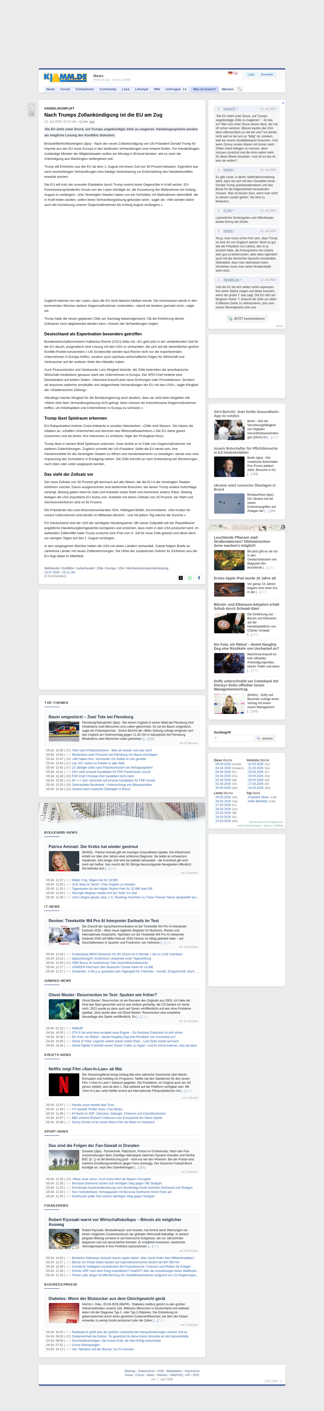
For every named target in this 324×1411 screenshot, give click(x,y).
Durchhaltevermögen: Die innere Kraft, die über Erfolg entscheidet (116, 1340)
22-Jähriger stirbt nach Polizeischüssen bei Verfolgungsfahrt (112, 767)
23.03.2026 (223, 821)
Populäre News (258, 797)
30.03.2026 (223, 788)
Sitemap (129, 1371)
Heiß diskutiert (258, 801)
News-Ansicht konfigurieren (266, 821)
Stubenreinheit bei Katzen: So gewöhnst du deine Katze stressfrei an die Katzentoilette (130, 1336)
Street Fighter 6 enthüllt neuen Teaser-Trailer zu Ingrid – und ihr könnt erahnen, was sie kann (134, 1045)
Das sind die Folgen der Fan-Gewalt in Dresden (94, 1145)
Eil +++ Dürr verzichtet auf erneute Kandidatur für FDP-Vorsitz (113, 780)
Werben (228, 89)
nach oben (272, 1380)
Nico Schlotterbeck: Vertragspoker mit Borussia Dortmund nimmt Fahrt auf (122, 1192)
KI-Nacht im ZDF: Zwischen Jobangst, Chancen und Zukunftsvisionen (119, 1113)
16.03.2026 (256, 788)
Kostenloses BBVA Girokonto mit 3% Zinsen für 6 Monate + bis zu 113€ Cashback (127, 954)
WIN (157, 89)
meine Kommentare (249, 825)
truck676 (229, 109)
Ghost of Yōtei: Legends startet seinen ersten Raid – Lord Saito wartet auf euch (125, 1041)
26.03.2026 (223, 809)
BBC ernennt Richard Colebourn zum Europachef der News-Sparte (117, 1118)
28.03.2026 (223, 801)
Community (107, 89)
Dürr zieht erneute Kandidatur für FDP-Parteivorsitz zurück (111, 772)
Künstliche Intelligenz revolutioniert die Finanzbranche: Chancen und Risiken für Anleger (131, 1266)
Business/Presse (60, 1284)
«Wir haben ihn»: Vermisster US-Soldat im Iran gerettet (109, 759)
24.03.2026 (223, 817)
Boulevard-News (60, 832)
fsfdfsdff (77, 1028)
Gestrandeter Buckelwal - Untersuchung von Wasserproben (112, 785)
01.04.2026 (223, 780)
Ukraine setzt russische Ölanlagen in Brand (101, 789)
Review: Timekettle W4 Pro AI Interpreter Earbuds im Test (104, 921)
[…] (146, 739)
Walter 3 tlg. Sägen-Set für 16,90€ (95, 880)
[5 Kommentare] (55, 576)
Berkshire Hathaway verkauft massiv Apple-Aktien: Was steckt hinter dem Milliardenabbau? (133, 1258)
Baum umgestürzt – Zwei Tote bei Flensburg (91, 717)
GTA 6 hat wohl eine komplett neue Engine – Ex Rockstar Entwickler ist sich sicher (127, 1032)
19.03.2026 (256, 776)
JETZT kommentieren (246, 318)
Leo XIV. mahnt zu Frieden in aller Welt (98, 763)
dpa (92, 121)
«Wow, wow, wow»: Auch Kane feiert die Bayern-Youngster (111, 1179)
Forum (65, 89)
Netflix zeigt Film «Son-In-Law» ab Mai (85, 1069)
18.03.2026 (256, 780)
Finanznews (56, 1205)
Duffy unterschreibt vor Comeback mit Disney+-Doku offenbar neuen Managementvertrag (246, 685)
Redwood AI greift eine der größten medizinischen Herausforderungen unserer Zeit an (129, 1332)
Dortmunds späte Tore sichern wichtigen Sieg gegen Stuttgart (113, 1196)
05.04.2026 (223, 764)
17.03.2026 (256, 784)
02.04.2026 (223, 776)
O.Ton (228, 210)
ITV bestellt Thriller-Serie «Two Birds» (97, 1109)
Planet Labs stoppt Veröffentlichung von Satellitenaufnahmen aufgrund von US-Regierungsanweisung (140, 1275)
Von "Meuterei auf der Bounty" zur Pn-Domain (103, 1349)
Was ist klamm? (204, 89)
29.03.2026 (223, 797)
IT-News (52, 906)
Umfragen (177, 89)
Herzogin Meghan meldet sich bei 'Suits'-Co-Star (104, 893)
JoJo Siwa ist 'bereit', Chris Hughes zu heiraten (103, 884)
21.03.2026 (256, 768)
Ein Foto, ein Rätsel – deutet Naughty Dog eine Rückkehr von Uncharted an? (124, 1037)
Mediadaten (174, 1371)
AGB (160, 1371)
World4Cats (231, 279)
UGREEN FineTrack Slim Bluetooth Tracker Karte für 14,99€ (112, 967)
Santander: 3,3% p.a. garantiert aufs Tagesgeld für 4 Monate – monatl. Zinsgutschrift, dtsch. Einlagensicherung (146, 971)
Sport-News (56, 1131)
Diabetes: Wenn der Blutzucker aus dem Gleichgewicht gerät (107, 1298)
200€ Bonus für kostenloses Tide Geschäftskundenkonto (110, 963)
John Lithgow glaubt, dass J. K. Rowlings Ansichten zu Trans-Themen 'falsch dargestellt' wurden (136, 897)
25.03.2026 (223, 813)
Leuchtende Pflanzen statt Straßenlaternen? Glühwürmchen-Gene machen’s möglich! (242, 541)
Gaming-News (57, 981)
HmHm (228, 169)
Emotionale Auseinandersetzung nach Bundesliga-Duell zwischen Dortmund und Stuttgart (132, 1187)
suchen (264, 738)
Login (251, 74)
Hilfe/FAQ (176, 1375)
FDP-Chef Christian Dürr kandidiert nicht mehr (103, 776)
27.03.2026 (223, 805)
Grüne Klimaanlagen (85, 1345)
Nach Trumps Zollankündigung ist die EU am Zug (103, 115)
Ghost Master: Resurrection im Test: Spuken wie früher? (103, 995)
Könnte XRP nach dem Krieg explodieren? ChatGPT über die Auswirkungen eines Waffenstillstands (139, 1271)
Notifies (278, 825)
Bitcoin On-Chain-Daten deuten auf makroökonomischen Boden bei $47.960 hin (125, 1262)
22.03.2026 (256, 764)
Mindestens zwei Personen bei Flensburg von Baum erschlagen (115, 754)
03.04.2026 (223, 772)
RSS (196, 1375)
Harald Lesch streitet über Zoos (93, 1105)
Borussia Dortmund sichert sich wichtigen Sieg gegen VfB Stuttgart (117, 1183)
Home (129, 1375)
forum (279, 325)
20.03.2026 (256, 772)
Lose (126, 89)
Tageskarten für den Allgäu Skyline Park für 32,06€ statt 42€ (112, 889)
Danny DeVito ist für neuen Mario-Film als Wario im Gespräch (113, 1122)
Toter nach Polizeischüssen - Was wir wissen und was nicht (112, 750)
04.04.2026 (223, 768)
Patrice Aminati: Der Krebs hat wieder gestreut (93, 846)
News (50, 89)
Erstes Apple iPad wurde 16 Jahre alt (245, 578)
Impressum (192, 1371)
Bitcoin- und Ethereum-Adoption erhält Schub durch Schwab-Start (246, 606)
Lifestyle (141, 89)
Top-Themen (56, 703)
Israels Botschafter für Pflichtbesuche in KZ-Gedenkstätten (246, 450)
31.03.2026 (223, 784)
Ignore (268, 825)
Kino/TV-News (57, 1055)
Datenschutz (146, 1371)
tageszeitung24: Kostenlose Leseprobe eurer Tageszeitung (111, 958)
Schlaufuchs (85, 89)
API (188, 1375)
